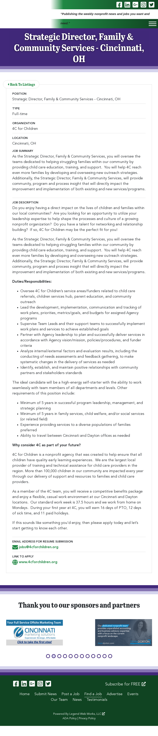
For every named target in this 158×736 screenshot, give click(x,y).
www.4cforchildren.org (34, 562)
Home (25, 694)
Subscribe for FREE (125, 684)
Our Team (59, 700)
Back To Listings (21, 84)
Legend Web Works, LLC (87, 714)
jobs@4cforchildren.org (35, 547)
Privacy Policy (87, 718)
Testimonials (97, 700)
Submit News (46, 694)
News (77, 700)
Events (132, 694)
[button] (48, 656)
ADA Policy (70, 718)
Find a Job (93, 694)
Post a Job (71, 694)
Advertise (114, 694)
